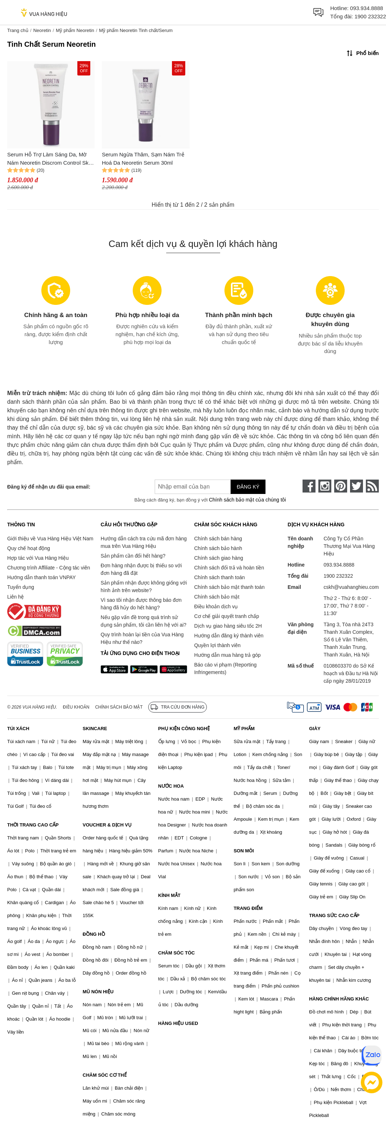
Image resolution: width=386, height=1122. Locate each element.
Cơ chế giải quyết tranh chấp (226, 616)
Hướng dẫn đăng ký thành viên (229, 635)
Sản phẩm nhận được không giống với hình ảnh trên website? (144, 586)
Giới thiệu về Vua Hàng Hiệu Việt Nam (50, 538)
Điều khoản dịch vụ (216, 606)
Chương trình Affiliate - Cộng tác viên (48, 568)
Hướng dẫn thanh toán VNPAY (41, 577)
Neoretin (42, 30)
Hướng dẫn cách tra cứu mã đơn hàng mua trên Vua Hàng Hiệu (144, 542)
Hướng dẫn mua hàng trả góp (227, 655)
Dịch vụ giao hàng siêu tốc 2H (228, 626)
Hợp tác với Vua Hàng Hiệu (38, 558)
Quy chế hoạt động (28, 548)
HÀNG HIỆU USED (178, 1023)
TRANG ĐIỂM (248, 908)
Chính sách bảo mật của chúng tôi (247, 500)
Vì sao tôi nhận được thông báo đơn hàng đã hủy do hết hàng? (141, 603)
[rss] (372, 486)
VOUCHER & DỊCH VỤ (107, 825)
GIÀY (315, 728)
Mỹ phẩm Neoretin (75, 30)
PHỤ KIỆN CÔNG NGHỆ (184, 728)
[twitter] (356, 486)
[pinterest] (340, 486)
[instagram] (324, 486)
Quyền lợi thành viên (217, 645)
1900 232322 (370, 16)
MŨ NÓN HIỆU (98, 991)
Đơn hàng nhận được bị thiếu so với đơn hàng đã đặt (141, 569)
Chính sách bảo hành (218, 548)
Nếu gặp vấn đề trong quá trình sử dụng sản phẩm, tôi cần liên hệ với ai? (143, 621)
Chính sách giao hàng (218, 558)
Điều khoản (76, 707)
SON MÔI (243, 850)
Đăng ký (248, 487)
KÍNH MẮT (169, 895)
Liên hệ (15, 597)
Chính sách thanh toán (219, 577)
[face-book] (309, 486)
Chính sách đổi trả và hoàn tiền (229, 568)
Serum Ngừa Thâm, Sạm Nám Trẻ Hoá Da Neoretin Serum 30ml (143, 158)
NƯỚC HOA (171, 786)
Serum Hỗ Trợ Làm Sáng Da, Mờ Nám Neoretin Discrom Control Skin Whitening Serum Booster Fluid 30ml (50, 159)
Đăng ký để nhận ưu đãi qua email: (48, 487)
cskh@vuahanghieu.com (351, 587)
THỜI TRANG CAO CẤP (33, 825)
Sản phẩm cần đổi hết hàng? (133, 556)
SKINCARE (95, 728)
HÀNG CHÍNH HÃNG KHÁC (339, 999)
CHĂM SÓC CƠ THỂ (105, 1075)
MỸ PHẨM (243, 728)
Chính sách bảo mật (217, 597)
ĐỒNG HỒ (94, 934)
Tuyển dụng (20, 587)
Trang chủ (17, 30)
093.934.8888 (366, 8)
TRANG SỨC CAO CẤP (334, 915)
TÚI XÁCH (18, 728)
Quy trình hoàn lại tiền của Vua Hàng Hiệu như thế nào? (142, 638)
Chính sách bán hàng (218, 538)
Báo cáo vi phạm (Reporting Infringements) (225, 668)
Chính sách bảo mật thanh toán (229, 587)
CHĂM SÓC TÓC (176, 953)
